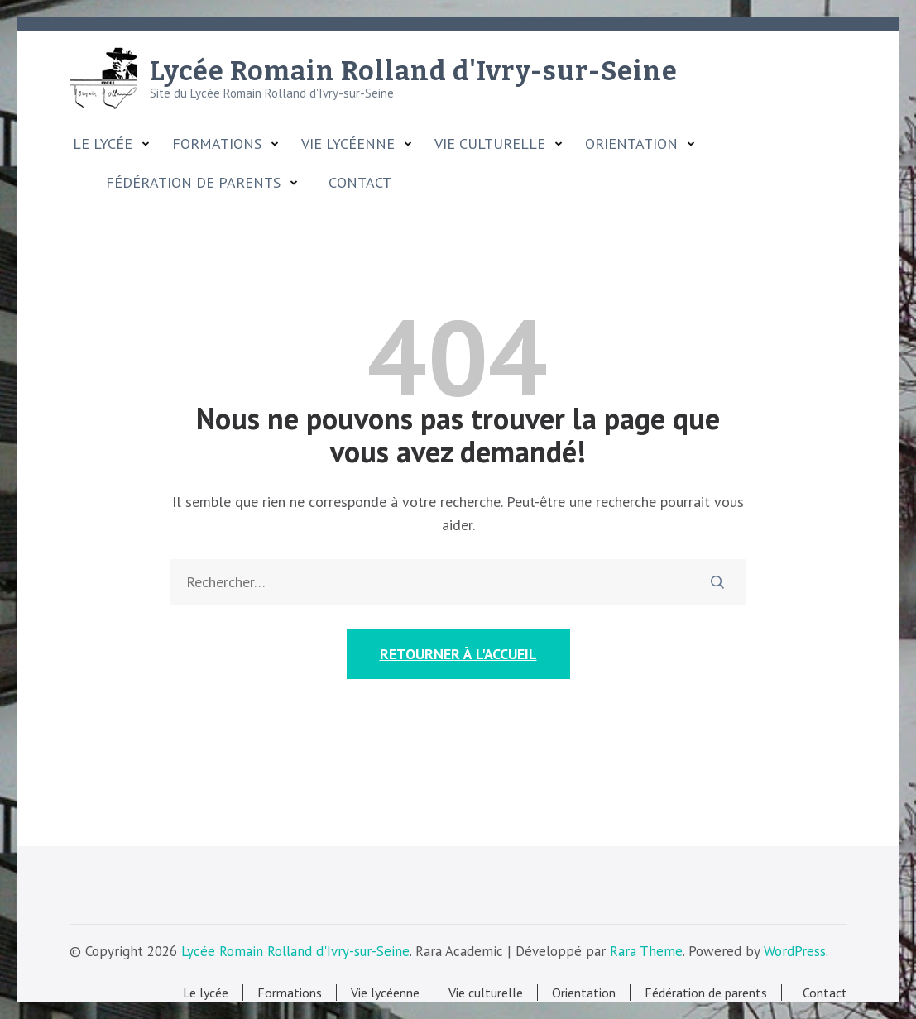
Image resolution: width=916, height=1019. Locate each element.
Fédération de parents (193, 183)
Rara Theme (646, 951)
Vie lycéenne (348, 144)
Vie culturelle (489, 144)
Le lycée (102, 144)
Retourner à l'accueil (458, 653)
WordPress (795, 951)
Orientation (631, 144)
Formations (216, 144)
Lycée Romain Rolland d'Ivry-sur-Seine (414, 71)
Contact (355, 183)
